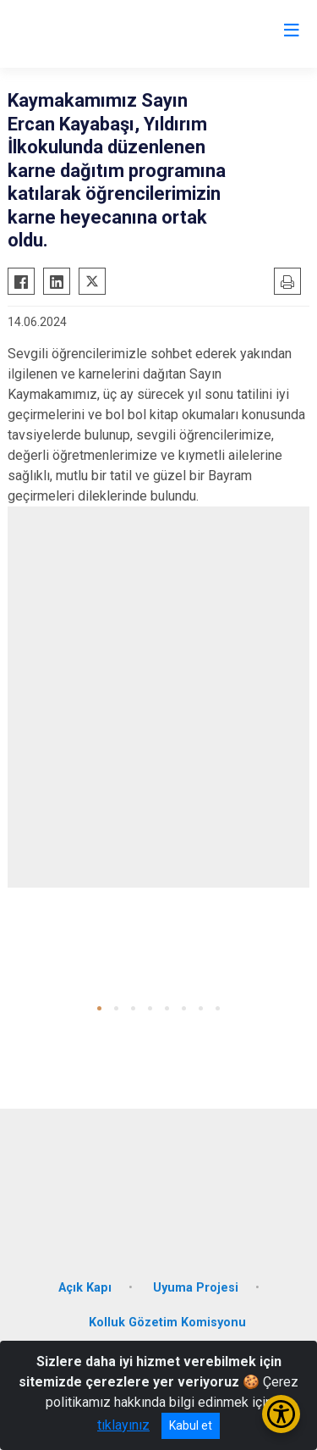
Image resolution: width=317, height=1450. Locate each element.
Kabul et (190, 1425)
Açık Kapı (85, 1288)
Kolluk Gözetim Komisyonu (167, 1322)
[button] (99, 1008)
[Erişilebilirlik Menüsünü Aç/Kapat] (281, 1414)
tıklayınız (123, 1425)
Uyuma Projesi (195, 1288)
